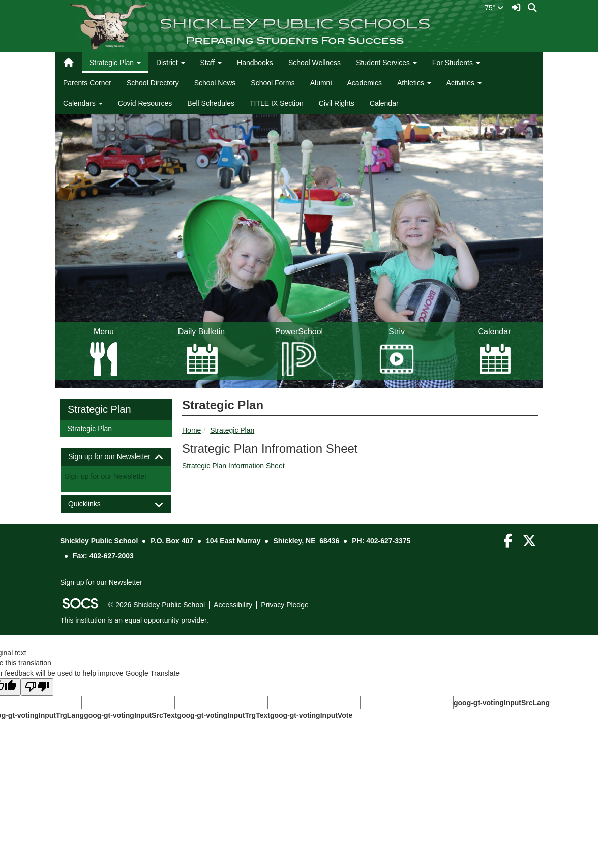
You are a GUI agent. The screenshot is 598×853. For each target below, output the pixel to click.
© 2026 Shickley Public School (156, 605)
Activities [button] (464, 83)
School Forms (272, 83)
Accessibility (233, 605)
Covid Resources (145, 103)
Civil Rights (336, 103)
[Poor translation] (37, 687)
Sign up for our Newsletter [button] (116, 457)
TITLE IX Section (277, 103)
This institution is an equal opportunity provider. (134, 620)
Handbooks (255, 62)
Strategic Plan (232, 430)
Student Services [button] (386, 62)
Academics (364, 83)
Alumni (321, 83)
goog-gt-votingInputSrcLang (502, 702)
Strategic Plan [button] (115, 62)
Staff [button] (211, 62)
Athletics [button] (414, 83)
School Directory (153, 83)
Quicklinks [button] (93, 504)
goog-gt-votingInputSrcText (130, 715)
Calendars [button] (83, 103)
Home (191, 430)
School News (215, 83)
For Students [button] (456, 62)
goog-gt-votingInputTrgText (223, 715)
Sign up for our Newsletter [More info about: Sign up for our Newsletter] (106, 476)
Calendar (384, 103)
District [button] (170, 62)
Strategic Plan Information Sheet (233, 466)
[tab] (116, 457)
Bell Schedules (210, 103)
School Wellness (314, 62)
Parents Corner (87, 83)
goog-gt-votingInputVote (311, 715)
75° (494, 8)
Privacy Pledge (284, 605)
